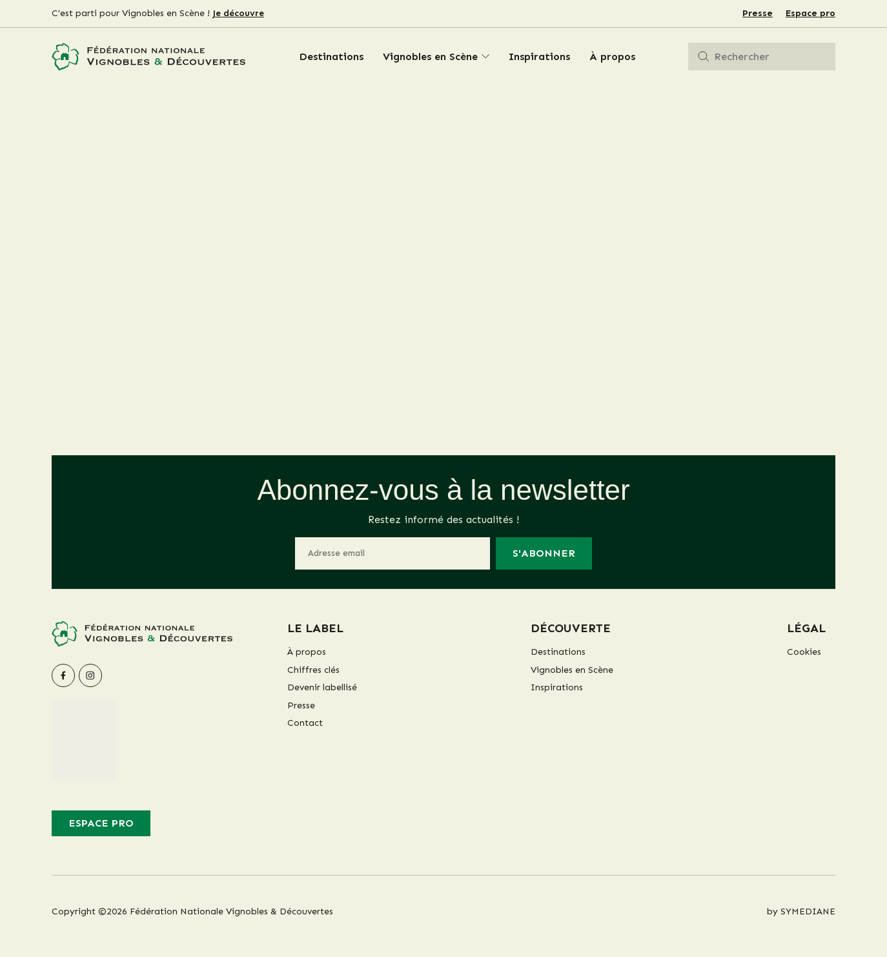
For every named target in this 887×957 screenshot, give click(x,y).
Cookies (804, 651)
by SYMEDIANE (801, 911)
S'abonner (544, 553)
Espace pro (810, 13)
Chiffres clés (313, 669)
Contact (305, 722)
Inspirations (539, 56)
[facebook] (63, 675)
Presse (757, 13)
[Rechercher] (703, 57)
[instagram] (90, 675)
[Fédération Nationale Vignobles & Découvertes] (148, 57)
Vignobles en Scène (430, 56)
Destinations (331, 56)
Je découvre (238, 13)
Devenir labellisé (322, 687)
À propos (612, 56)
